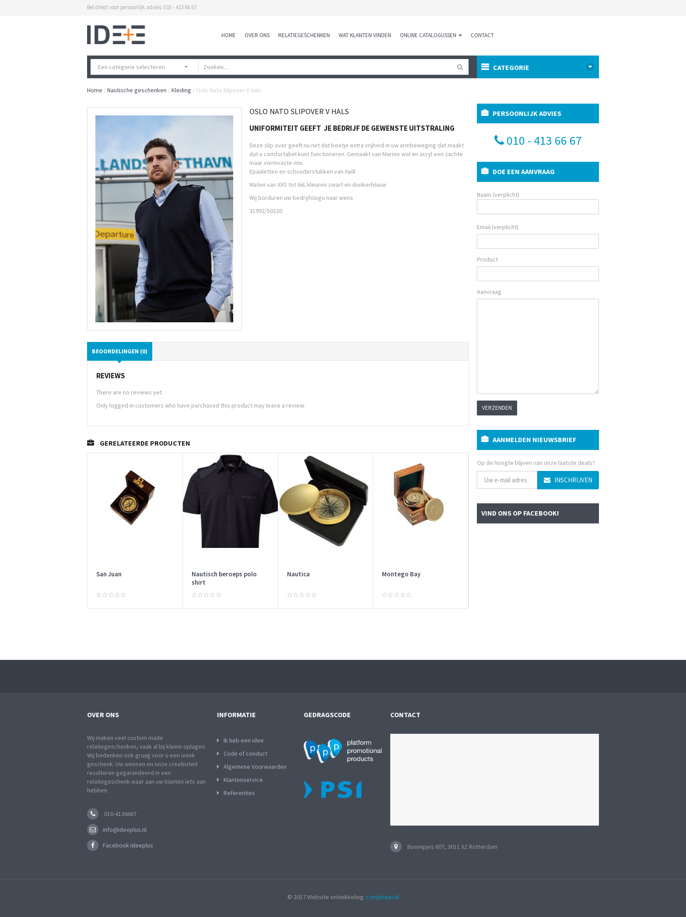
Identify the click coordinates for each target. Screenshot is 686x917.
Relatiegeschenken (304, 35)
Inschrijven (568, 480)
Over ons (257, 35)
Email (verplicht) (497, 227)
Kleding (181, 90)
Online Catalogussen (431, 35)
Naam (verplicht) (538, 202)
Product (487, 259)
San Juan (109, 574)
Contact (482, 35)
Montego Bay (401, 574)
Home (228, 35)
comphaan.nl (382, 897)
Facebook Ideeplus (128, 845)
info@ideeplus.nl (125, 829)
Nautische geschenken (137, 90)
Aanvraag (489, 292)
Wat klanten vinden (365, 35)
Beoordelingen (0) (119, 351)
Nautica (298, 574)
